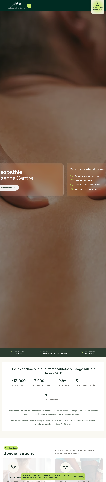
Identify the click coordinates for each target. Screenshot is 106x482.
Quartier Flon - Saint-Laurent (88, 189)
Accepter (78, 476)
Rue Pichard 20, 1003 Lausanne (55, 353)
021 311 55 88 (19, 353)
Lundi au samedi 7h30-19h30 (87, 185)
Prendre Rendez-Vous (98, 8)
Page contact (90, 353)
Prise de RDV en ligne (84, 180)
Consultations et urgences (87, 176)
